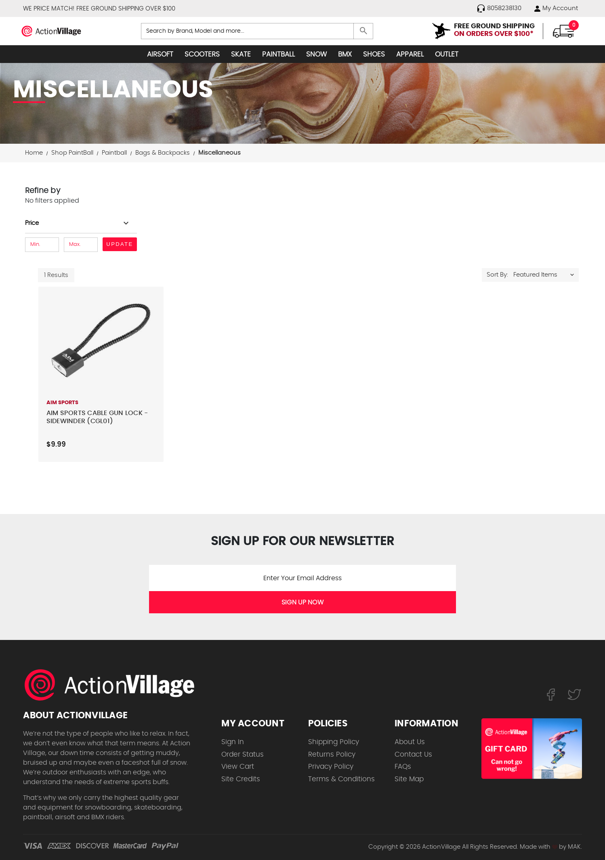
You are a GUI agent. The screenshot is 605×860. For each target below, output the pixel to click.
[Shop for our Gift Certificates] (531, 748)
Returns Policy (331, 754)
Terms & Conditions (341, 779)
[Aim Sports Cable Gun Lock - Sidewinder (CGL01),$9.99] (100, 340)
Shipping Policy (333, 741)
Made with (538, 847)
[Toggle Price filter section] (78, 223)
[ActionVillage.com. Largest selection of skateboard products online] (114, 684)
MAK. (575, 847)
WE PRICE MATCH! (48, 9)
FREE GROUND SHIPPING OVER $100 (125, 9)
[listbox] (545, 275)
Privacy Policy (330, 766)
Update (119, 244)
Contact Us (413, 754)
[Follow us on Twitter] (574, 694)
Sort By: (497, 275)
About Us (410, 741)
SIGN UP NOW (302, 602)
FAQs (403, 766)
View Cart (237, 766)
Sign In (232, 741)
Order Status (242, 754)
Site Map (409, 779)
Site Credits (240, 779)
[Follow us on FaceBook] (551, 694)
